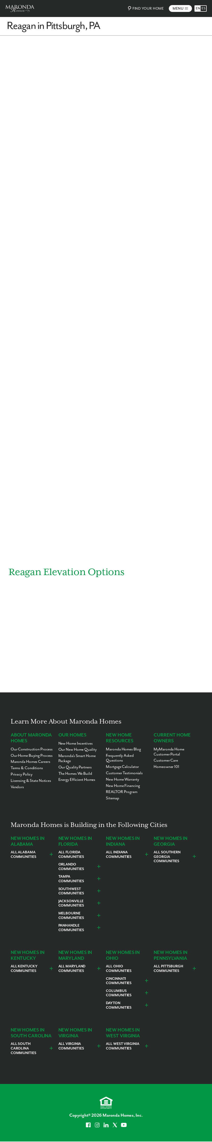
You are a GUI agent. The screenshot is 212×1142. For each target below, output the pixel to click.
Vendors (17, 787)
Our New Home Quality (77, 749)
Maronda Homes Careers (30, 761)
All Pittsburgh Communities (168, 968)
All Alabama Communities (23, 854)
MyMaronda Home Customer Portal (169, 752)
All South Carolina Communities (23, 1048)
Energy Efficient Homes (76, 779)
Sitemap (112, 798)
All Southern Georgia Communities (167, 856)
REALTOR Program (121, 791)
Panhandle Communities (71, 928)
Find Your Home (145, 8)
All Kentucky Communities (24, 968)
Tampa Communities (71, 879)
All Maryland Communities (72, 968)
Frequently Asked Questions (120, 758)
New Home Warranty (122, 779)
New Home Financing (123, 785)
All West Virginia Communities (122, 1046)
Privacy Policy (21, 774)
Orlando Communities (71, 866)
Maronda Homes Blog (123, 749)
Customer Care (166, 760)
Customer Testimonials (124, 773)
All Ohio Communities (119, 968)
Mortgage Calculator (122, 766)
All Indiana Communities (119, 854)
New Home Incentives (75, 743)
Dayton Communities (119, 1005)
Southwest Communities (71, 891)
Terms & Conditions (27, 768)
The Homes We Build (75, 773)
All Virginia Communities (71, 1046)
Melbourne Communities (71, 915)
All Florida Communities (71, 854)
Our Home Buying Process (32, 755)
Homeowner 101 (166, 766)
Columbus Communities (119, 993)
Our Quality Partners (75, 767)
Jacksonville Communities (71, 903)
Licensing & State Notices (31, 780)
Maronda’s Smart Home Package (77, 758)
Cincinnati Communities (119, 981)
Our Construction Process (32, 749)
